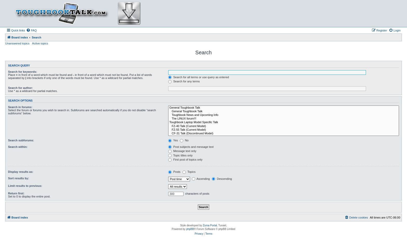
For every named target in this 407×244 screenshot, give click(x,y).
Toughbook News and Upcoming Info (283, 115)
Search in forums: (20, 107)
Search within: (18, 146)
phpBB (190, 229)
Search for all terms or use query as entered (198, 77)
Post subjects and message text (190, 146)
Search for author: (20, 87)
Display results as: (20, 171)
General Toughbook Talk (283, 108)
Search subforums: (21, 140)
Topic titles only (180, 155)
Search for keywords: (22, 71)
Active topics (40, 43)
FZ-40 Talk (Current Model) (283, 126)
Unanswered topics (17, 43)
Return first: (16, 193)
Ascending (201, 178)
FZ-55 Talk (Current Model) (283, 130)
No (184, 140)
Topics (188, 171)
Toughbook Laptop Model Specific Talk (283, 122)
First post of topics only (185, 159)
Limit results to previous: (25, 185)
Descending (222, 178)
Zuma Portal (210, 225)
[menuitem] (31, 30)
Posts (174, 171)
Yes (173, 140)
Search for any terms (184, 81)
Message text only (182, 151)
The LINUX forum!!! (283, 119)
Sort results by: (18, 178)
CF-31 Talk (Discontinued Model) (283, 133)
